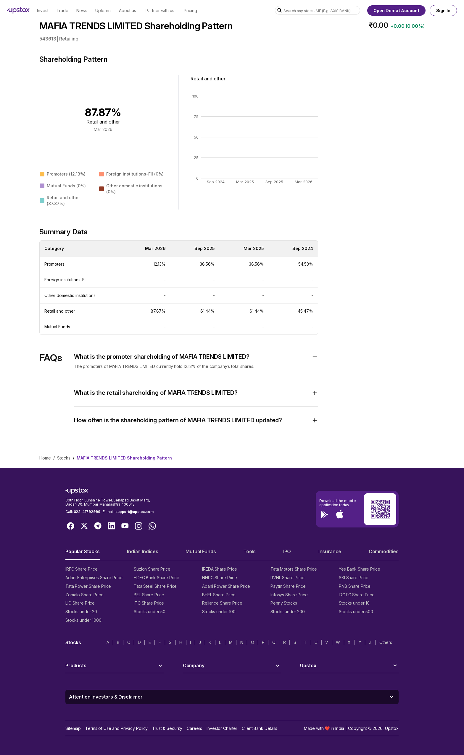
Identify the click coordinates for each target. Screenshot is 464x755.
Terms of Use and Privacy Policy (116, 728)
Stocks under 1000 (83, 620)
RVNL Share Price (287, 577)
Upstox (392, 728)
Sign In (443, 10)
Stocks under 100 (219, 611)
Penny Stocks (283, 602)
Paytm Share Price (288, 586)
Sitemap (73, 728)
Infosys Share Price (289, 594)
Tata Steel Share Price (155, 586)
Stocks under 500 (356, 611)
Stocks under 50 (149, 611)
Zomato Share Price (84, 594)
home (45, 457)
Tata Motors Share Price (293, 568)
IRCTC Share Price (357, 594)
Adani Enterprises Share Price (93, 577)
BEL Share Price (149, 594)
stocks (63, 457)
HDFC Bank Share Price (156, 577)
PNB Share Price (354, 586)
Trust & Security (167, 728)
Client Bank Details (259, 728)
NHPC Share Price (219, 577)
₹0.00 (378, 25)
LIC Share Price (80, 602)
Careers (194, 728)
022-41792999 (87, 511)
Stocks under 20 (81, 611)
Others (385, 642)
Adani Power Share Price (226, 586)
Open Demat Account (396, 10)
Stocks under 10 (354, 602)
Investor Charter (222, 728)
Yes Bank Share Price (359, 568)
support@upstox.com (134, 511)
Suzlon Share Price (152, 568)
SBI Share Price (353, 577)
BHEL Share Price (219, 594)
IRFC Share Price (81, 568)
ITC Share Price (149, 602)
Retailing (68, 39)
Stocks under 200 (287, 611)
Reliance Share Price (222, 602)
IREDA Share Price (219, 568)
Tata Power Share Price (88, 586)
